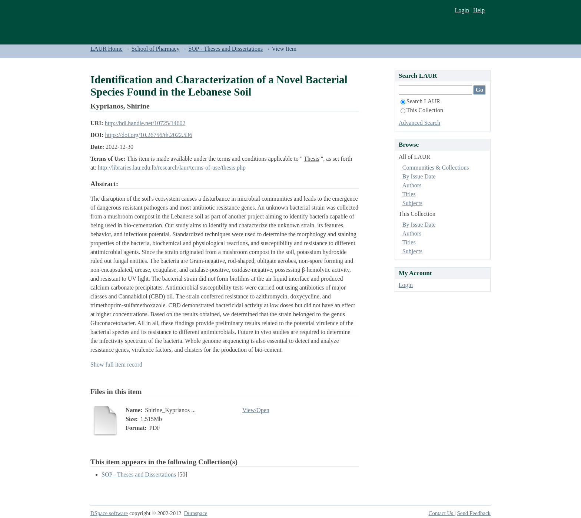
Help (479, 10)
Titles (409, 194)
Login (462, 10)
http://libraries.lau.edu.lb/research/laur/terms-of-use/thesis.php (172, 167)
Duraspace (196, 513)
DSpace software (109, 513)
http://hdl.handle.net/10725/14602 (145, 123)
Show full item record (116, 364)
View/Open (255, 410)
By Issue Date (419, 176)
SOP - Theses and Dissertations (225, 49)
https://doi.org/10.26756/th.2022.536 (148, 135)
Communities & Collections (435, 167)
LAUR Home (106, 49)
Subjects (412, 203)
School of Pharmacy (156, 49)
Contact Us (442, 513)
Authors (412, 185)
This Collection (422, 110)
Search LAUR (420, 101)
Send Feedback (474, 513)
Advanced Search (419, 123)
